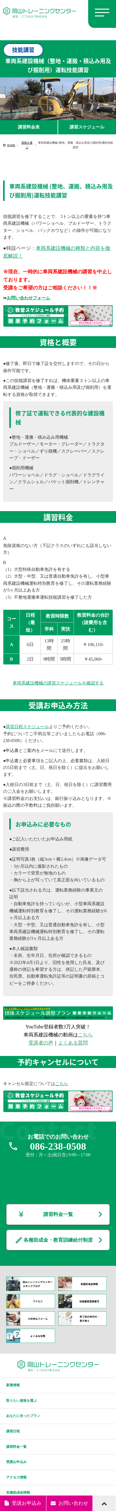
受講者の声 (40, 1042)
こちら (85, 1034)
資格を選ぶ (26, 145)
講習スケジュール (87, 127)
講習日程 (13, 1431)
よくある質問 (73, 1042)
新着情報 (13, 1385)
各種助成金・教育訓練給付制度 (58, 1240)
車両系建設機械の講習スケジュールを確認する (58, 683)
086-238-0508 (58, 1146)
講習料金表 (29, 127)
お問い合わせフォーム (28, 298)
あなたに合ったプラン (23, 1416)
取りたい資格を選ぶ (21, 1400)
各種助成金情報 (18, 1492)
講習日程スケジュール (27, 726)
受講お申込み (16, 1462)
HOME (11, 145)
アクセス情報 (16, 1477)
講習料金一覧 (58, 1214)
